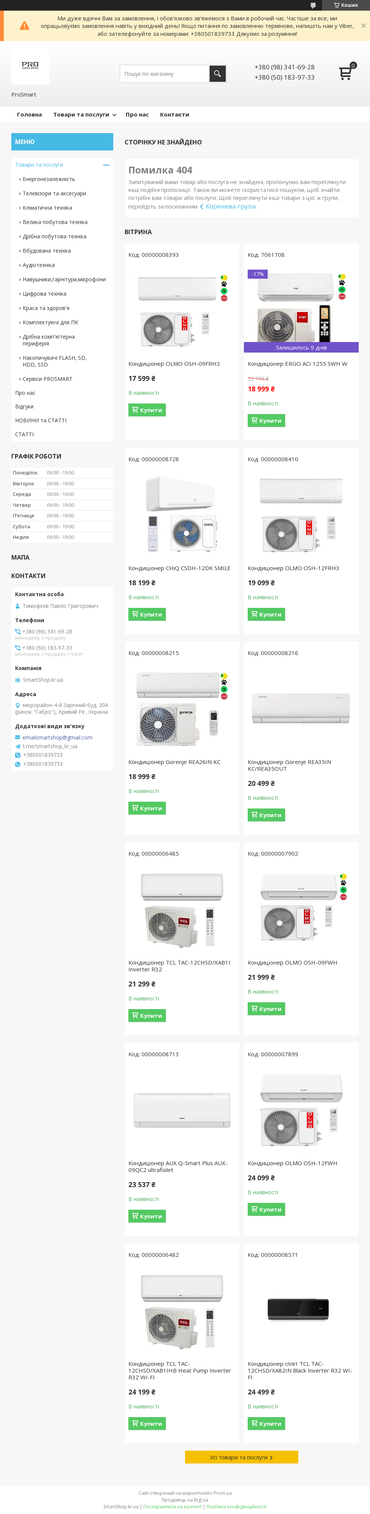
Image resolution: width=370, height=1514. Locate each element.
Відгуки (24, 406)
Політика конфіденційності (237, 1506)
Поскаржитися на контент (172, 1506)
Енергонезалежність (49, 179)
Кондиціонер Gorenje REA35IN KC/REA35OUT (289, 765)
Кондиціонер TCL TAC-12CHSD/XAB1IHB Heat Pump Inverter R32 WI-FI (179, 1370)
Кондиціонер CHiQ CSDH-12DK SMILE (179, 567)
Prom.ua (223, 1493)
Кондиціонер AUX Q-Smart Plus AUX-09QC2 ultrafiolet (178, 1166)
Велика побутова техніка (55, 221)
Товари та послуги (81, 114)
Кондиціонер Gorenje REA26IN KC (174, 761)
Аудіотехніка (39, 264)
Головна (29, 114)
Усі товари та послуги (239, 1457)
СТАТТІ (24, 434)
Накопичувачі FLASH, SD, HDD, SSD (55, 361)
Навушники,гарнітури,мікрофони (64, 279)
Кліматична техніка (47, 207)
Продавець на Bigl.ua (185, 1500)
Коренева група (231, 206)
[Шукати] (218, 74)
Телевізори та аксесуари (54, 193)
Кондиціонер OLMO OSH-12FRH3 (293, 567)
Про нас (137, 114)
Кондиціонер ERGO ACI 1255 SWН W (297, 363)
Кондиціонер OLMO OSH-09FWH (293, 962)
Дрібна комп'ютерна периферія (49, 340)
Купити (151, 410)
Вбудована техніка (47, 250)
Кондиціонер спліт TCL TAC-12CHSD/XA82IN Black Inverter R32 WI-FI (300, 1370)
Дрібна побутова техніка (54, 236)
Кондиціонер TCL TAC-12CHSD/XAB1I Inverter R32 (179, 966)
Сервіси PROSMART (47, 378)
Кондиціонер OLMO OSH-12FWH (293, 1163)
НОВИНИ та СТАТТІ (40, 420)
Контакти (174, 114)
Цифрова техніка (44, 293)
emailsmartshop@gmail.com (57, 737)
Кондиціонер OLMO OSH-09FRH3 (174, 363)
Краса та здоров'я (46, 307)
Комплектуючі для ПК (50, 322)
